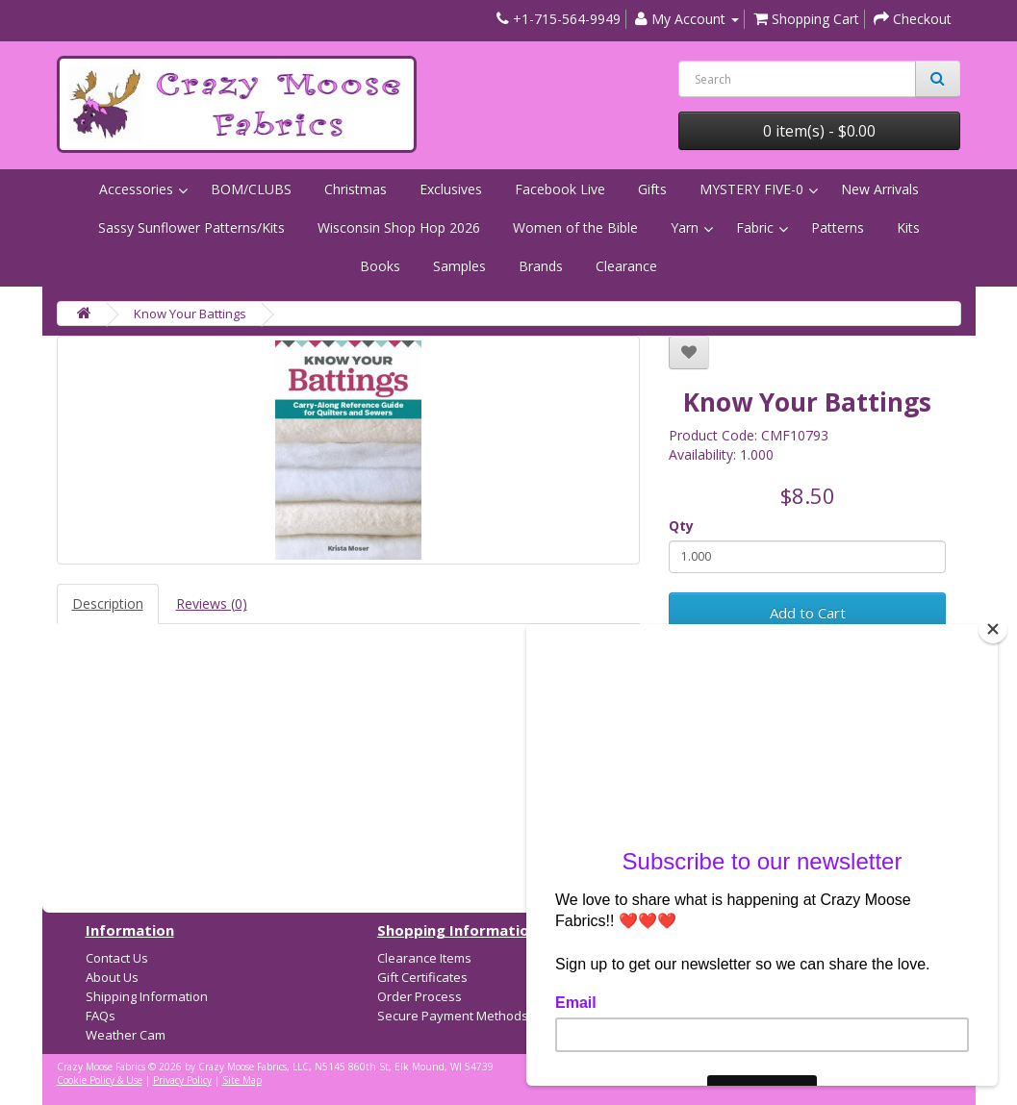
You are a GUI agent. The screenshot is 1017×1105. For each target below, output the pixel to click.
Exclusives (451, 189)
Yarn (685, 227)
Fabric (755, 227)
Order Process (419, 996)
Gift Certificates (422, 977)
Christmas (355, 189)
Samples (459, 266)
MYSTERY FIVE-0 (751, 189)
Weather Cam (125, 1034)
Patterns (837, 227)
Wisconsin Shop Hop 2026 (399, 227)
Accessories (136, 189)
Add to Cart (808, 612)
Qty (681, 525)
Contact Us (117, 958)
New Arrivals (880, 189)
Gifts (652, 189)
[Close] (993, 629)
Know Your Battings (190, 313)
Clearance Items (424, 958)
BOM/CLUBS (251, 189)
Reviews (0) (211, 603)
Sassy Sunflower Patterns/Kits (191, 227)
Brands (541, 266)
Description (107, 603)
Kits (908, 227)
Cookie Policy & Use (99, 1080)
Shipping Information (147, 996)
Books (380, 266)
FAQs (100, 1015)
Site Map (242, 1080)
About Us (112, 977)
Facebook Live (560, 189)
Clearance (626, 266)
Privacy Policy (182, 1080)
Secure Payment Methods (452, 1015)
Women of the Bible (575, 227)
